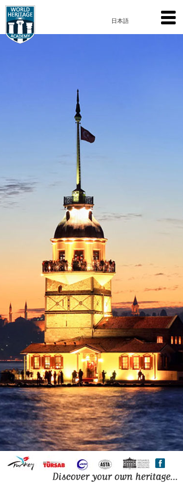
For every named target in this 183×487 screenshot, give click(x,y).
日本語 (120, 21)
